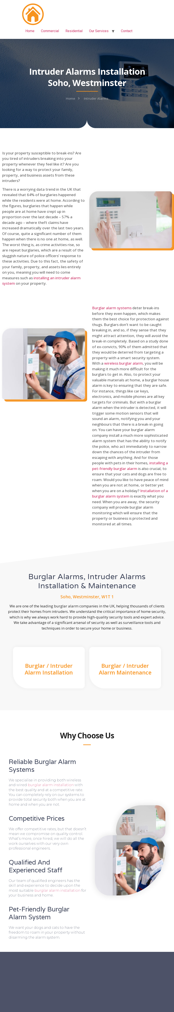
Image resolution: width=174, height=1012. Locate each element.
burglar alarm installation (51, 785)
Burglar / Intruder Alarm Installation (49, 669)
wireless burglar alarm (123, 363)
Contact (126, 31)
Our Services (99, 31)
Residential (74, 31)
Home (29, 31)
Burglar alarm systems (112, 307)
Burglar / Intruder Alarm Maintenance (125, 669)
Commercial (50, 31)
